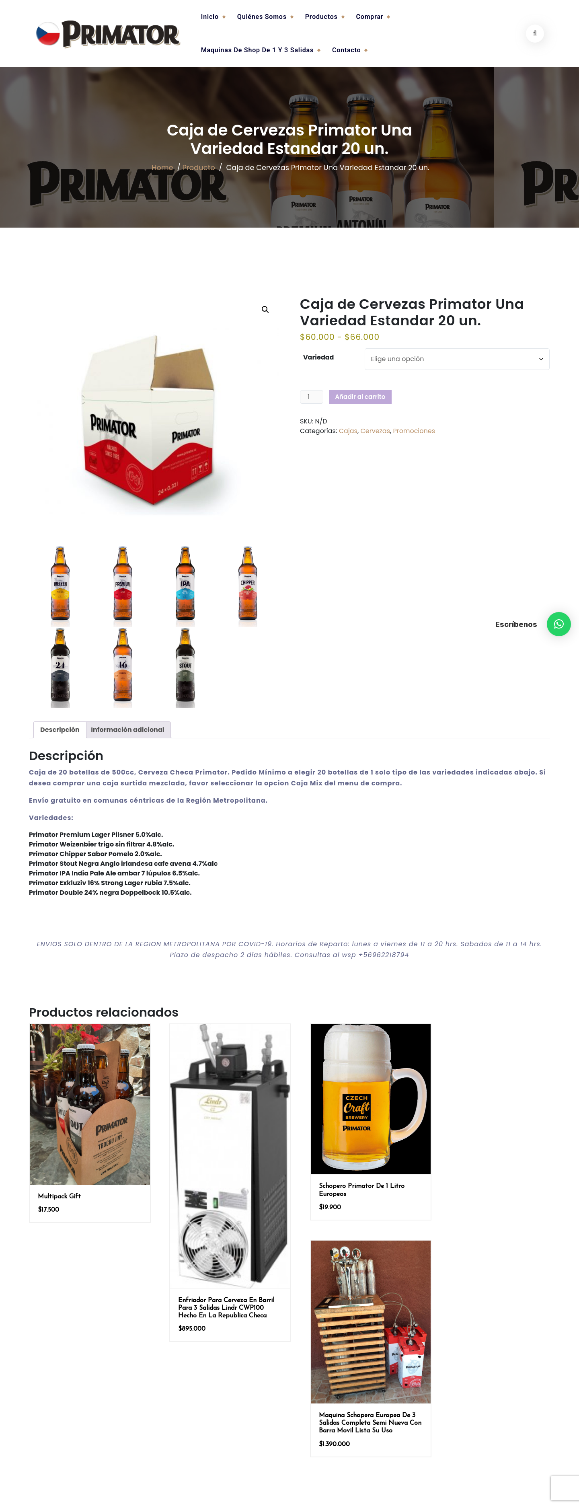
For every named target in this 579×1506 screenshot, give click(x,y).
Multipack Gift (59, 1188)
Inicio (210, 17)
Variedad (318, 357)
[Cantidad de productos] (311, 397)
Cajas (348, 431)
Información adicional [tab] (127, 729)
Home (161, 169)
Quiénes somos (262, 17)
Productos (321, 17)
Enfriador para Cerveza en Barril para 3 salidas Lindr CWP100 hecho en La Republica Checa (220, 1294)
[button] (559, 624)
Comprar (370, 17)
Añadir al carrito (360, 396)
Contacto (346, 50)
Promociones (414, 431)
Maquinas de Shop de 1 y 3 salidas (257, 50)
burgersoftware (309, 1491)
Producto (197, 169)
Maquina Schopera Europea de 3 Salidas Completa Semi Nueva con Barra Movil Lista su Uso (490, 1199)
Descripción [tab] (60, 729)
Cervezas (375, 431)
